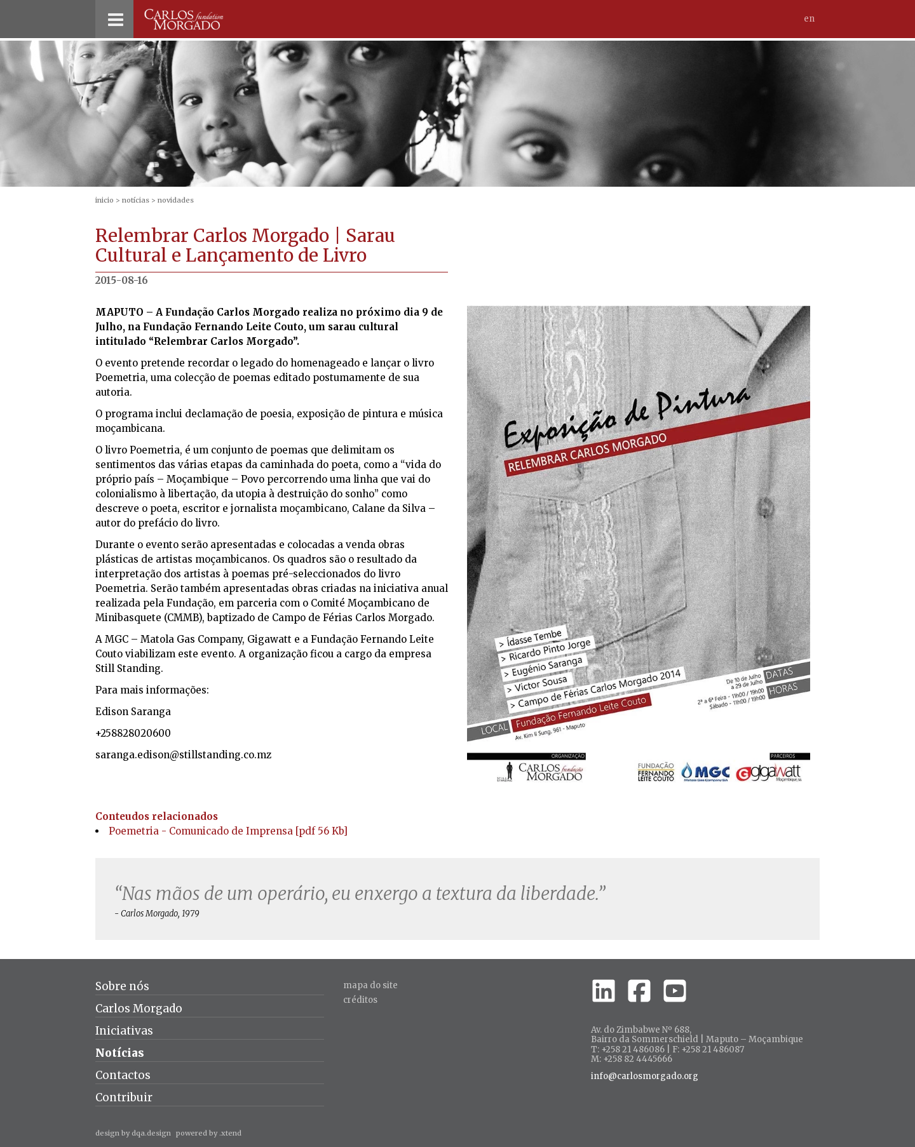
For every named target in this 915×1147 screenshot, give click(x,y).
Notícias (135, 200)
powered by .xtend (208, 1133)
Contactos (123, 1075)
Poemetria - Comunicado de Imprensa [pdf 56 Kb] (228, 831)
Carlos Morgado (138, 1009)
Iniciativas (124, 1031)
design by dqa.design (133, 1133)
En (809, 18)
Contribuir (123, 1097)
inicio (104, 200)
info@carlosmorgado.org (644, 1076)
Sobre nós (122, 986)
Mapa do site (370, 985)
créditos (360, 1000)
